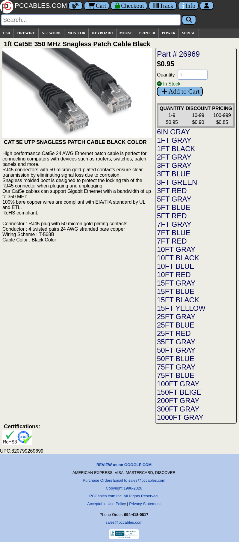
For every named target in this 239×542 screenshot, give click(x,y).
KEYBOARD (102, 33)
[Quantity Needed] (193, 75)
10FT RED (174, 275)
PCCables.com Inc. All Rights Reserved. (124, 496)
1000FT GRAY (180, 417)
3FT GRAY (174, 165)
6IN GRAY (173, 132)
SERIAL (189, 33)
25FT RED (174, 333)
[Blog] (75, 5)
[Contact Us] (188, 5)
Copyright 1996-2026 (124, 488)
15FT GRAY (176, 283)
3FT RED (172, 191)
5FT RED (172, 216)
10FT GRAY (176, 249)
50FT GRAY (176, 350)
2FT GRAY (174, 157)
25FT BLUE (175, 325)
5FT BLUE (173, 207)
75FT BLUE (175, 375)
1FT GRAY (174, 140)
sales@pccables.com (123, 522)
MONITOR (76, 33)
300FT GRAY (178, 409)
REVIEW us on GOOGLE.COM (124, 465)
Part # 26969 (178, 54)
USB (6, 33)
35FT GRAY (176, 342)
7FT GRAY (174, 224)
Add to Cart (179, 91)
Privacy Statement (145, 504)
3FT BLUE (173, 174)
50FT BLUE (175, 359)
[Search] (91, 19)
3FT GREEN (177, 182)
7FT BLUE (173, 233)
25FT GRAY (176, 317)
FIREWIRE (25, 33)
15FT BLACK (178, 300)
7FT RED (172, 241)
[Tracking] (163, 5)
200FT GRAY (178, 401)
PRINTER (147, 33)
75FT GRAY (176, 367)
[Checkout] (129, 5)
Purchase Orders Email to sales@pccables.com (124, 480)
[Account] (207, 5)
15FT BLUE (175, 291)
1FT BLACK (176, 149)
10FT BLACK (178, 258)
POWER (169, 33)
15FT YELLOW (181, 308)
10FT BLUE (175, 266)
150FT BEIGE (179, 392)
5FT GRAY (174, 199)
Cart (96, 6)
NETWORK (51, 33)
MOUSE (126, 33)
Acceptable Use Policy (106, 504)
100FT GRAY (178, 384)
